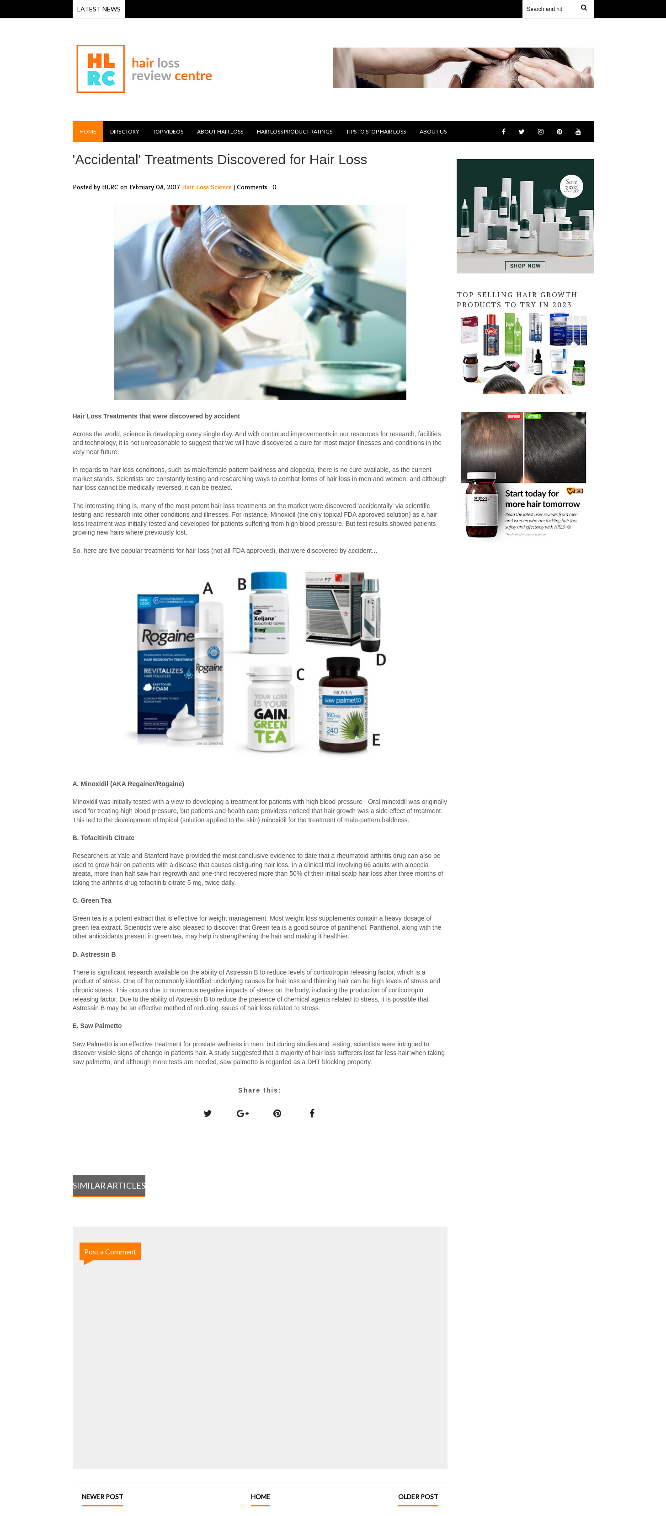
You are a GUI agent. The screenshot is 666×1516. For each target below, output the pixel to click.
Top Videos (168, 131)
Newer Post (102, 1496)
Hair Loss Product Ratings (294, 131)
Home (88, 131)
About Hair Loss (220, 131)
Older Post (418, 1496)
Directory (124, 131)
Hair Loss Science (208, 186)
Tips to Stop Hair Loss (376, 131)
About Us (433, 131)
